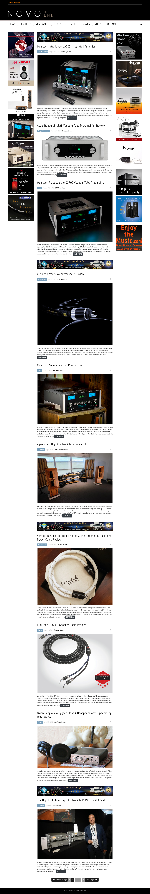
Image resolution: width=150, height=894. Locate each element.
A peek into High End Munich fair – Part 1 (61, 444)
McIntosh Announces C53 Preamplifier (60, 365)
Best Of (58, 24)
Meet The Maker (80, 24)
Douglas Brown (67, 131)
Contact (111, 24)
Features (25, 24)
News (12, 24)
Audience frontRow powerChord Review (60, 274)
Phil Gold (58, 806)
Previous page (61, 880)
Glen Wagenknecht (60, 722)
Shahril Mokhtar (63, 545)
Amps (40, 722)
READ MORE (72, 118)
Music (98, 24)
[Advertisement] (21, 240)
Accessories (42, 279)
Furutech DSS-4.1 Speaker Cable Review (61, 625)
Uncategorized (43, 52)
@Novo (14, 2)
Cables (40, 630)
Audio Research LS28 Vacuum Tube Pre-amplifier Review (71, 126)
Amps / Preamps (43, 131)
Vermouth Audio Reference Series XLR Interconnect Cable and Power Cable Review (74, 537)
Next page (90, 880)
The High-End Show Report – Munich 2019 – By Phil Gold (71, 800)
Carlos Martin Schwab (61, 450)
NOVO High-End (66, 52)
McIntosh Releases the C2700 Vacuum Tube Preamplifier (71, 183)
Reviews (41, 24)
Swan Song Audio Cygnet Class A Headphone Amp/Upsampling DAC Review (74, 715)
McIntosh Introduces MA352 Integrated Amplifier (66, 46)
